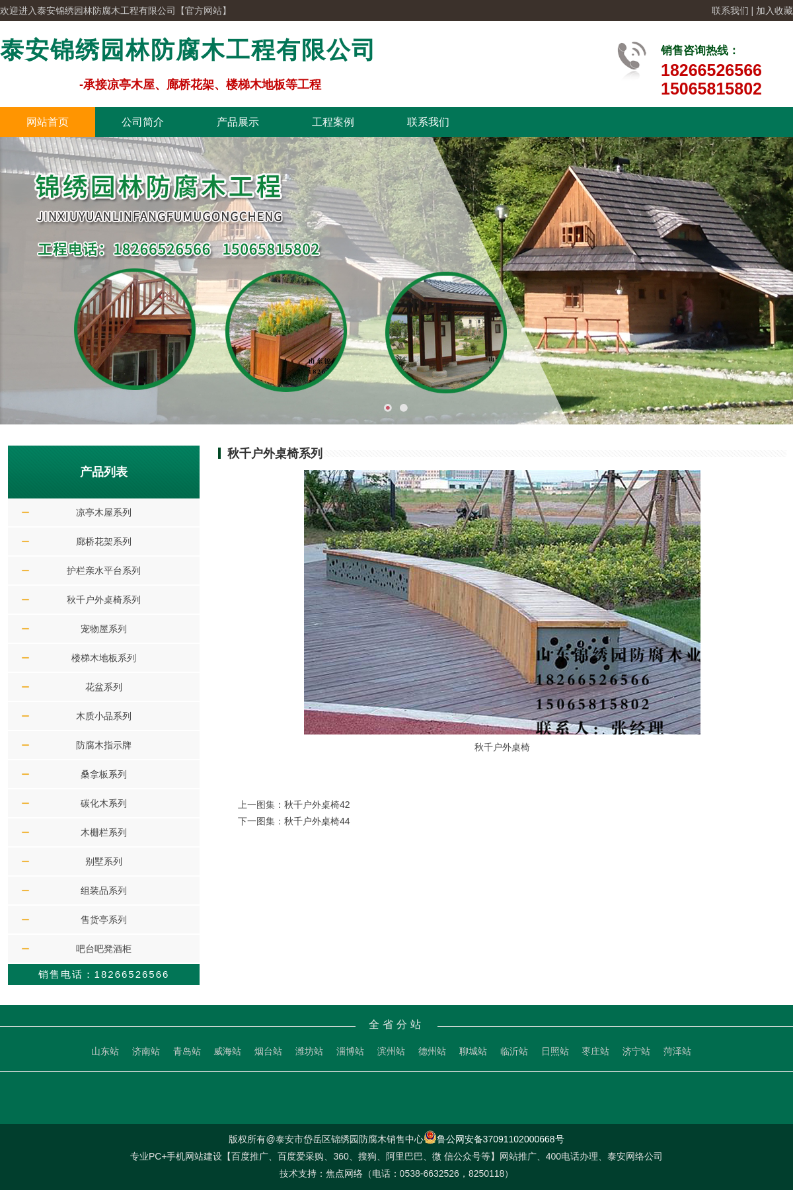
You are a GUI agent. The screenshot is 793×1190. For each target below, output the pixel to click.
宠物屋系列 (104, 628)
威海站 (227, 1051)
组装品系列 (104, 890)
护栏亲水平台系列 (104, 570)
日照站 (555, 1051)
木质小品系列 (104, 716)
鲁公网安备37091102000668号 (494, 1139)
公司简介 (143, 122)
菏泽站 (677, 1051)
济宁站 (636, 1051)
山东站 (105, 1051)
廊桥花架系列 (104, 541)
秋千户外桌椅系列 (104, 599)
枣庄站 (595, 1051)
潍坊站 (309, 1051)
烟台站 (268, 1051)
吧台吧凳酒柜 (104, 948)
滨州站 (391, 1051)
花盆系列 (103, 687)
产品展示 (238, 122)
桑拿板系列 (104, 774)
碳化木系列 (104, 803)
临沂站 (514, 1051)
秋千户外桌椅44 (317, 821)
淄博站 (350, 1051)
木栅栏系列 (104, 832)
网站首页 (47, 122)
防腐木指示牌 (104, 745)
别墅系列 (103, 861)
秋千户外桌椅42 (317, 804)
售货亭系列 (104, 919)
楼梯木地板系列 (103, 658)
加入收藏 (774, 10)
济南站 (146, 1051)
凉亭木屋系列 (104, 512)
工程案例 (333, 122)
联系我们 (730, 10)
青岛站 (187, 1051)
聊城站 (473, 1051)
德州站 (432, 1051)
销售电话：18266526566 (104, 974)
